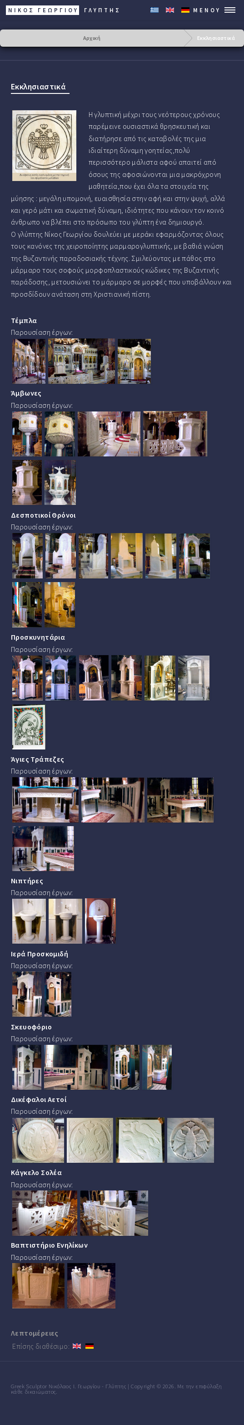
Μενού (207, 10)
